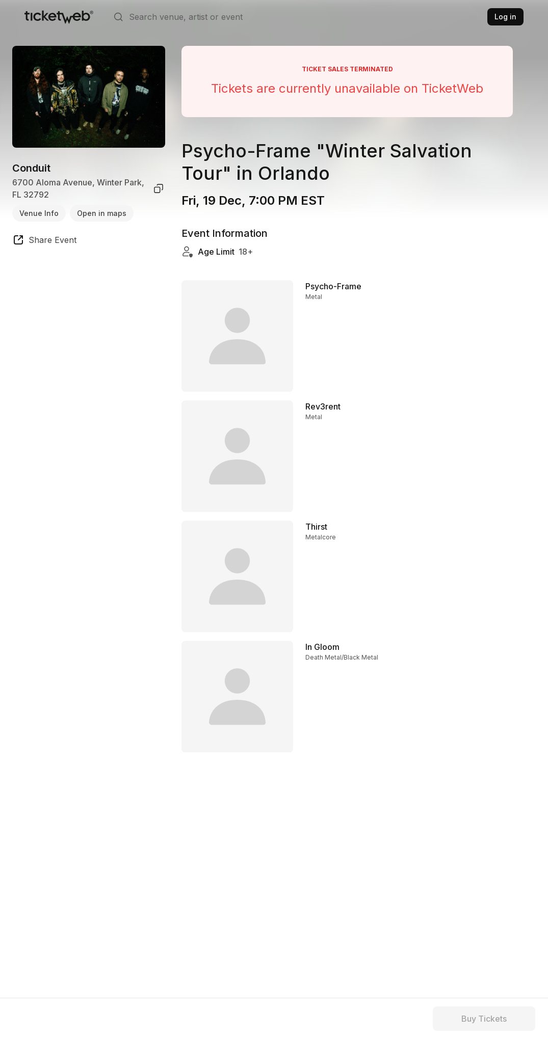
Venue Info (39, 213)
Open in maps (101, 213)
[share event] (44, 241)
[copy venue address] (158, 188)
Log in (505, 16)
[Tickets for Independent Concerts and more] (58, 17)
